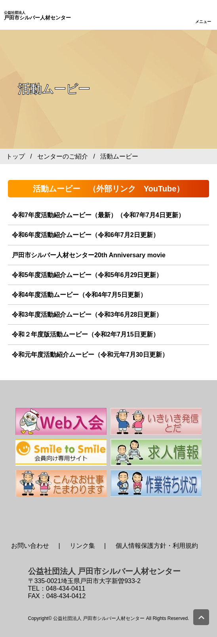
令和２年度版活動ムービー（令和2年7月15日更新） (85, 334)
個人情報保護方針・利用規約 (157, 545)
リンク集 (82, 545)
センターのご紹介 (62, 156)
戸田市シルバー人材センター (37, 16)
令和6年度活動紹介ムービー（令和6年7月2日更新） (85, 234)
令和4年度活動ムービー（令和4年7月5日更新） (79, 294)
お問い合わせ (30, 545)
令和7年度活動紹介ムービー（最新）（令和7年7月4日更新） (98, 215)
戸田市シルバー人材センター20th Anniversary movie (89, 255)
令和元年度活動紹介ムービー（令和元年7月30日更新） (90, 354)
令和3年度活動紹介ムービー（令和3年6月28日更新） (87, 314)
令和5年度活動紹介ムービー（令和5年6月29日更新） (87, 275)
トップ (15, 156)
